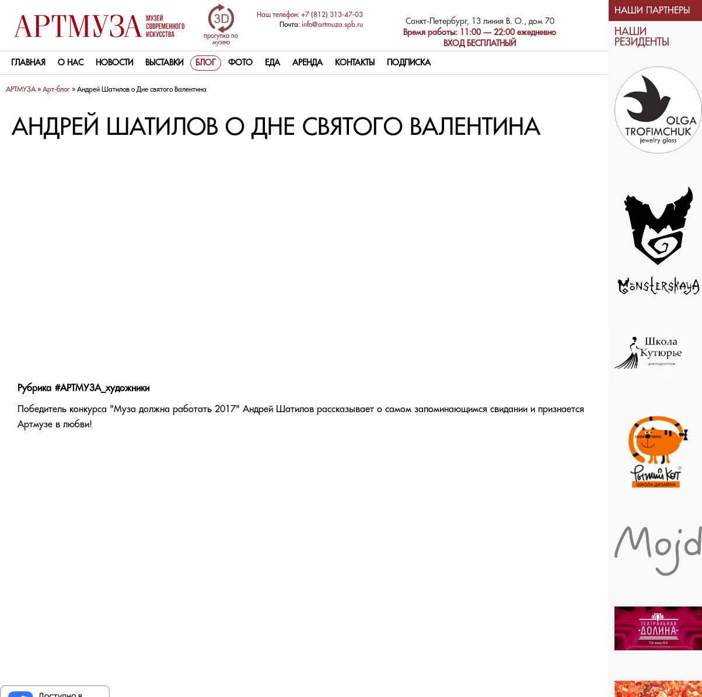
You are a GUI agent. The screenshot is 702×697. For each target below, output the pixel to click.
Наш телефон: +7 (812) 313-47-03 (310, 15)
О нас (70, 63)
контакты (355, 63)
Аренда (307, 63)
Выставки (164, 63)
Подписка (409, 63)
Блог (205, 63)
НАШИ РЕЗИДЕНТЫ (641, 37)
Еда (272, 63)
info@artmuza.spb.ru (332, 25)
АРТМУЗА (21, 89)
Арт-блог (56, 89)
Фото (240, 63)
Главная (28, 63)
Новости (114, 63)
